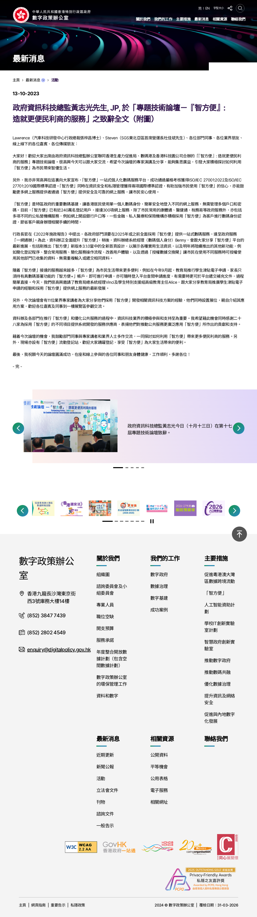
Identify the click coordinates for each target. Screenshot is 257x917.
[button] (18, 428)
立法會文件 (107, 790)
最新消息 (201, 19)
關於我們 (143, 19)
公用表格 (159, 778)
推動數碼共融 (217, 672)
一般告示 (105, 825)
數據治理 (159, 586)
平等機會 (159, 766)
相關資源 (220, 19)
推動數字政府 (217, 660)
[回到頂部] (239, 534)
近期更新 (105, 755)
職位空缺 (105, 616)
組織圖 (102, 574)
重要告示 (58, 905)
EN (207, 8)
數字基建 (159, 598)
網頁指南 (38, 905)
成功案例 (159, 610)
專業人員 (105, 604)
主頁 (22, 905)
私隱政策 (78, 905)
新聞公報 (105, 766)
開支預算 (105, 628)
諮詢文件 (105, 814)
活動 (100, 778)
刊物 (100, 802)
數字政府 (159, 574)
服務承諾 (105, 640)
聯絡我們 (238, 19)
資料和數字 (107, 695)
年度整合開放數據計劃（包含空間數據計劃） (111, 658)
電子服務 (159, 790)
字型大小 (218, 8)
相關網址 (159, 802)
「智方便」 (215, 593)
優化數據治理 (217, 684)
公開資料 (159, 755)
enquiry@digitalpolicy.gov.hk (59, 650)
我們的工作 (163, 19)
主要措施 (183, 19)
